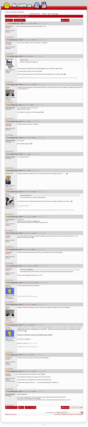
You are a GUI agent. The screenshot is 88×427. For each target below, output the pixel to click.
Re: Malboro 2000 (27, 191)
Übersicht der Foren (35, 14)
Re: (25, 121)
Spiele (57, 423)
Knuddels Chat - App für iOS (32, 423)
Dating (61, 423)
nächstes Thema (30, 407)
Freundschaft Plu (51, 423)
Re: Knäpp (26, 56)
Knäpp (26, 59)
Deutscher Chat (5, 423)
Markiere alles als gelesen (10, 414)
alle (81, 20)
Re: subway (26, 104)
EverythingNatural (29, 269)
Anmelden (20, 12)
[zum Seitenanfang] (9, 37)
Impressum (83, 423)
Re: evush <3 (26, 354)
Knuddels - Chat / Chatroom (67, 414)
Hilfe (49, 14)
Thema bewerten (19, 20)
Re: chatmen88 (29, 23)
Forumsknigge (54, 14)
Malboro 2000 (28, 195)
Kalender (44, 14)
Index (21, 407)
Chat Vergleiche (76, 423)
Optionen (9, 20)
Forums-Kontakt (57, 414)
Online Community (68, 423)
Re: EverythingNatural (28, 265)
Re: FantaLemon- (27, 39)
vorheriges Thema (11, 407)
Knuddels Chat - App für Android (17, 423)
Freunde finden (42, 423)
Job (44, 425)
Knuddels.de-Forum (10, 16)
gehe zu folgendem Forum (50, 412)
